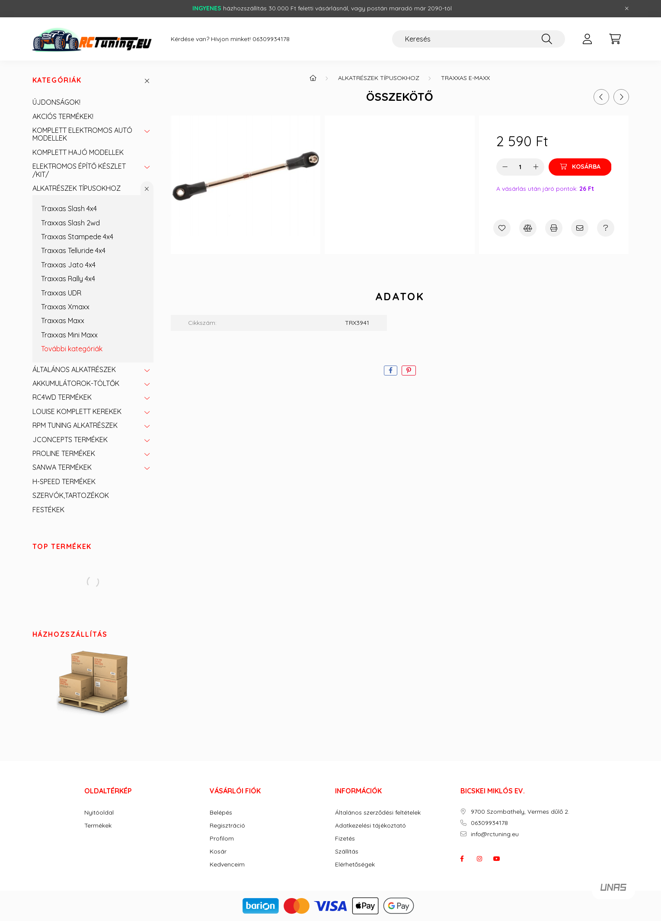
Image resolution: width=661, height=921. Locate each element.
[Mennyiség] (520, 167)
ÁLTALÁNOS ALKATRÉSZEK (74, 369)
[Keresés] (478, 39)
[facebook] (390, 370)
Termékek (98, 825)
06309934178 (271, 39)
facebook (462, 858)
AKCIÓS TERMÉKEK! (62, 116)
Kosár (218, 851)
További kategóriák (71, 348)
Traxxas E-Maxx (465, 78)
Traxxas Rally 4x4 (68, 278)
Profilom (222, 838)
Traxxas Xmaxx (65, 306)
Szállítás (346, 851)
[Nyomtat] (553, 228)
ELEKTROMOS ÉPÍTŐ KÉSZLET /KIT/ (79, 170)
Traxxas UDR (61, 293)
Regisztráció (227, 825)
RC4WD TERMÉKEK (62, 397)
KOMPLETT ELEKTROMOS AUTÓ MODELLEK (82, 134)
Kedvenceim (227, 864)
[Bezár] (626, 8)
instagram (479, 858)
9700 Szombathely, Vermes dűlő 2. (520, 811)
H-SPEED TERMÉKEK (64, 481)
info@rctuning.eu (495, 834)
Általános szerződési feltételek (378, 812)
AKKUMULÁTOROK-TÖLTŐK (75, 383)
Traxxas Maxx (62, 320)
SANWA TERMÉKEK (62, 467)
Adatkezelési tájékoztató (370, 825)
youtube (496, 858)
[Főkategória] (313, 78)
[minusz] (504, 166)
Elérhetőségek (355, 864)
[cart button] (615, 39)
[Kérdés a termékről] (605, 228)
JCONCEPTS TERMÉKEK (70, 439)
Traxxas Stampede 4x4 (77, 236)
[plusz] (535, 166)
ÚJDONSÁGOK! (56, 102)
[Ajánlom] (579, 228)
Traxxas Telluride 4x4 (73, 250)
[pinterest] (409, 370)
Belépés (221, 812)
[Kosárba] (580, 167)
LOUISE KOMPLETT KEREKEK (76, 411)
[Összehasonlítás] (527, 228)
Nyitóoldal (99, 812)
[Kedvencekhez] (502, 228)
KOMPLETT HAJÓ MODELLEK (78, 152)
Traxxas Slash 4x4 (69, 208)
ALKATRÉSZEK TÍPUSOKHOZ (76, 188)
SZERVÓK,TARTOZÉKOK (70, 495)
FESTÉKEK (48, 509)
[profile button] (587, 39)
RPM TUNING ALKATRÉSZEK (75, 425)
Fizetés (345, 838)
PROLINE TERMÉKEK (63, 453)
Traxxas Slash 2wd (70, 222)
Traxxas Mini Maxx (69, 335)
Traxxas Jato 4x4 (68, 264)
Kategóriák (57, 80)
